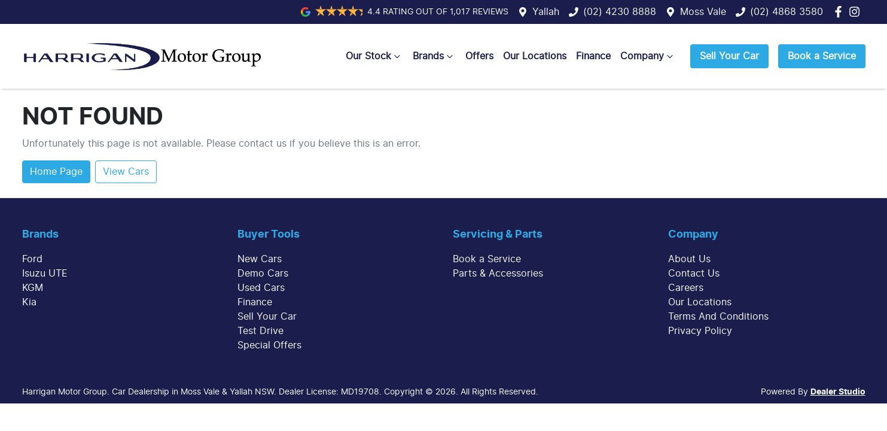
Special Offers (269, 345)
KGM (32, 288)
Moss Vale (703, 12)
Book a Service (822, 56)
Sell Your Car (729, 56)
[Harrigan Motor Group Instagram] (857, 11)
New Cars (259, 259)
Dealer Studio (837, 392)
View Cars (126, 172)
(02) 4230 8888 (619, 12)
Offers (479, 56)
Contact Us (694, 273)
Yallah (545, 12)
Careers (685, 288)
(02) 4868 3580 (786, 12)
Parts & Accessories (498, 273)
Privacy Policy (700, 331)
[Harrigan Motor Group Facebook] (841, 11)
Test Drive (260, 331)
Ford (32, 259)
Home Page (56, 172)
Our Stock (374, 56)
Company (648, 56)
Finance (593, 56)
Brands (434, 56)
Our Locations (534, 56)
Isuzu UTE (45, 273)
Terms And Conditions (718, 316)
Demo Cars (262, 273)
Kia (29, 302)
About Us (689, 259)
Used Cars (261, 288)
